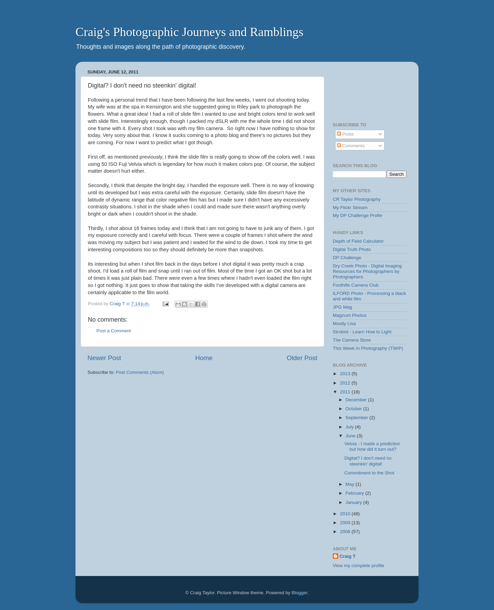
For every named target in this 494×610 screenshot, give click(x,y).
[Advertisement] (354, 88)
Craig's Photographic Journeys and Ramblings (189, 32)
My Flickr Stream (350, 207)
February (355, 493)
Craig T (348, 556)
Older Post (302, 357)
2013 (346, 373)
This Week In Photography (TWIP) (368, 348)
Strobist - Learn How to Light (362, 331)
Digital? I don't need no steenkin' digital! (368, 461)
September (357, 417)
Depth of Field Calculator (358, 241)
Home (203, 357)
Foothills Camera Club (356, 285)
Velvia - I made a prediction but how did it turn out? (372, 446)
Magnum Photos (349, 315)
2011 (346, 391)
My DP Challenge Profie (357, 215)
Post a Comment (113, 330)
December (356, 399)
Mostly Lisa (344, 323)
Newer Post (104, 357)
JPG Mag (342, 307)
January (354, 502)
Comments (351, 145)
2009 (346, 522)
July (350, 426)
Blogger (299, 592)
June (351, 435)
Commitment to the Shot (369, 472)
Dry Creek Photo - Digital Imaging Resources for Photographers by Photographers (367, 271)
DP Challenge (347, 257)
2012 (346, 382)
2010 (346, 513)
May (350, 484)
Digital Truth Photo (352, 249)
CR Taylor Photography (356, 199)
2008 (346, 531)
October (354, 408)
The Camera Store (352, 340)
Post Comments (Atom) (140, 372)
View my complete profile (358, 565)
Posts (345, 134)
